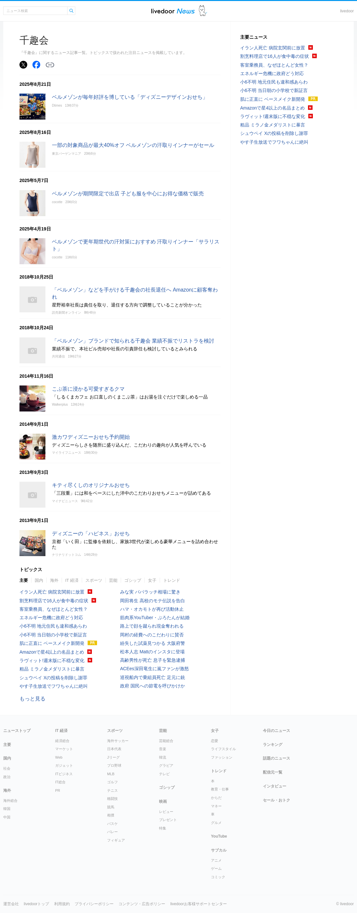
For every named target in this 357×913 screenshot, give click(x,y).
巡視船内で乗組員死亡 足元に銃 (152, 677)
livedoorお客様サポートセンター (198, 904)
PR (57, 790)
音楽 (162, 749)
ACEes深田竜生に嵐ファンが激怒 (154, 668)
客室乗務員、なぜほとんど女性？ (53, 609)
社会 (6, 768)
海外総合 (10, 800)
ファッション (221, 757)
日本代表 (114, 749)
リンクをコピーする (50, 65)
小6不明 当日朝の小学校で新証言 (53, 634)
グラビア (166, 765)
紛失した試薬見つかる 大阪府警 (152, 643)
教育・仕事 (220, 789)
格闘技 (112, 799)
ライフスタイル (223, 749)
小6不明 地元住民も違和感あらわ (53, 626)
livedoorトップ (36, 904)
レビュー (166, 812)
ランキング (272, 744)
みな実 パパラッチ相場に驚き (150, 591)
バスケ (112, 824)
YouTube (219, 836)
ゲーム (216, 868)
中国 (6, 817)
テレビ (164, 774)
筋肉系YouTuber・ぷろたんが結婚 (155, 617)
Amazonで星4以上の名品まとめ (51, 652)
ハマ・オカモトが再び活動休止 (152, 609)
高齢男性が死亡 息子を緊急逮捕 (152, 660)
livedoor (347, 11)
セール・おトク (276, 800)
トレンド (171, 580)
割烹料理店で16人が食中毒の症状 (53, 600)
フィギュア (116, 840)
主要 (23, 580)
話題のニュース (276, 758)
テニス (112, 790)
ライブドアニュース (173, 11)
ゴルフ (112, 782)
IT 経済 (72, 580)
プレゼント (168, 820)
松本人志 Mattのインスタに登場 (152, 651)
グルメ (216, 823)
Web (58, 757)
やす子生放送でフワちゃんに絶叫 (53, 686)
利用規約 (62, 904)
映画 (163, 801)
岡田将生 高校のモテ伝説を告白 (152, 600)
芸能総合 (166, 741)
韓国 (6, 809)
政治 (6, 777)
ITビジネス (64, 774)
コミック (218, 877)
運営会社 (11, 904)
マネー (216, 806)
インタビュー (274, 786)
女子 (152, 580)
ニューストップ (17, 730)
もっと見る (32, 698)
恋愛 (214, 741)
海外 (54, 580)
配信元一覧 (272, 772)
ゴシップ (132, 580)
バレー (112, 832)
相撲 (110, 815)
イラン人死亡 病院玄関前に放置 (51, 591)
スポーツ (93, 580)
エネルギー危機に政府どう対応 (51, 617)
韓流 (162, 757)
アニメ (216, 860)
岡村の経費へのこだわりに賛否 (152, 634)
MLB (111, 774)
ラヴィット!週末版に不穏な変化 (51, 660)
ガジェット (64, 765)
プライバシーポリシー (94, 904)
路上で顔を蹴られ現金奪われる (152, 626)
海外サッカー (118, 741)
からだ (216, 798)
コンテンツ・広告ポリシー (141, 904)
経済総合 (62, 741)
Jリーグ (113, 757)
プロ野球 (114, 765)
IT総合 (60, 782)
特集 (162, 828)
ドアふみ (203, 11)
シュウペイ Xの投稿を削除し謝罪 (53, 677)
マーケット (64, 749)
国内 (39, 580)
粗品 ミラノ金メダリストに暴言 (51, 669)
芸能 (113, 580)
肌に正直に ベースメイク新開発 (51, 643)
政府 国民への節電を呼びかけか (152, 685)
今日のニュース (276, 730)
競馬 (110, 807)
